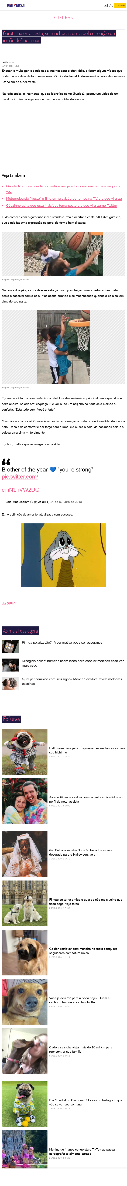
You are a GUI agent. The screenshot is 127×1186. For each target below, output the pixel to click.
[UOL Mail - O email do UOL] (106, 5)
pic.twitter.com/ (20, 476)
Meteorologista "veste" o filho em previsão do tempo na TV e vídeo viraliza (64, 198)
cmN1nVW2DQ (21, 489)
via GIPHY (9, 603)
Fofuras (63, 17)
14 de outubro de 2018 (66, 502)
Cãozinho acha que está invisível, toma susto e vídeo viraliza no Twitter (61, 205)
